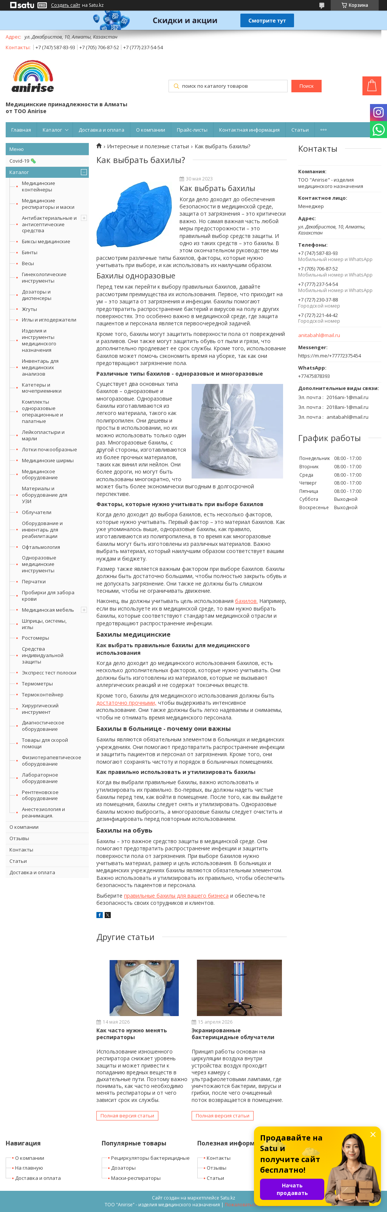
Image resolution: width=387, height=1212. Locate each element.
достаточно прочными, (126, 702)
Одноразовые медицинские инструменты (39, 564)
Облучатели (36, 512)
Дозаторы (123, 1167)
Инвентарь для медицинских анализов (40, 367)
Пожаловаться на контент (254, 1204)
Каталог (52, 129)
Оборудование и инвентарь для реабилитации (42, 529)
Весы (28, 263)
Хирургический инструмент (40, 708)
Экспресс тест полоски (49, 672)
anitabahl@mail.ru (319, 335)
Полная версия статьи (127, 1115)
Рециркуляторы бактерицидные (150, 1158)
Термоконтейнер (42, 694)
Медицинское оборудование (40, 474)
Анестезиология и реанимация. (43, 812)
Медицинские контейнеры (38, 186)
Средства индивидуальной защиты (42, 655)
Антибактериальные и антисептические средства (49, 224)
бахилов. (246, 600)
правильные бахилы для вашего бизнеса (176, 895)
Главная (21, 129)
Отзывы (19, 838)
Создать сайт (65, 5)
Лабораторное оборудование (40, 778)
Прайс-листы (192, 129)
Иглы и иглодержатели (49, 319)
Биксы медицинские (46, 241)
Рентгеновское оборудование (40, 795)
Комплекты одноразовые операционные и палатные (42, 411)
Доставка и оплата (101, 129)
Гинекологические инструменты (44, 277)
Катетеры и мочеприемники (42, 388)
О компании (150, 129)
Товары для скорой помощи (45, 743)
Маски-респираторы (136, 1178)
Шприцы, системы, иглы (44, 624)
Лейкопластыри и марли (43, 435)
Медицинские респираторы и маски (48, 203)
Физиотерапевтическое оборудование (51, 760)
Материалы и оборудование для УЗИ (44, 495)
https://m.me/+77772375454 (329, 355)
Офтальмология (41, 547)
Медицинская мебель (48, 609)
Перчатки (34, 581)
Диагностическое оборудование (43, 725)
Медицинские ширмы (48, 460)
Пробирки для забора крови (48, 595)
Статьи (300, 129)
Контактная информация (249, 129)
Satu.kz (227, 1198)
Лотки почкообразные (49, 449)
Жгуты (29, 309)
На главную (29, 1167)
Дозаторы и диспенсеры (36, 294)
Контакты (21, 849)
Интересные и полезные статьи (148, 146)
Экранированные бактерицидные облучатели (233, 1034)
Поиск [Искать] (306, 86)
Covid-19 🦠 (22, 160)
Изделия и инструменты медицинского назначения (39, 340)
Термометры (37, 683)
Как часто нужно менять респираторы (131, 1034)
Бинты (29, 252)
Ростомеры (35, 637)
